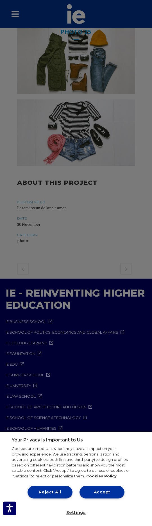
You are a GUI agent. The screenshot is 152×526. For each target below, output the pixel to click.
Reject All (50, 492)
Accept (102, 492)
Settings (76, 512)
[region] (76, 479)
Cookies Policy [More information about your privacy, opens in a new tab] (101, 476)
